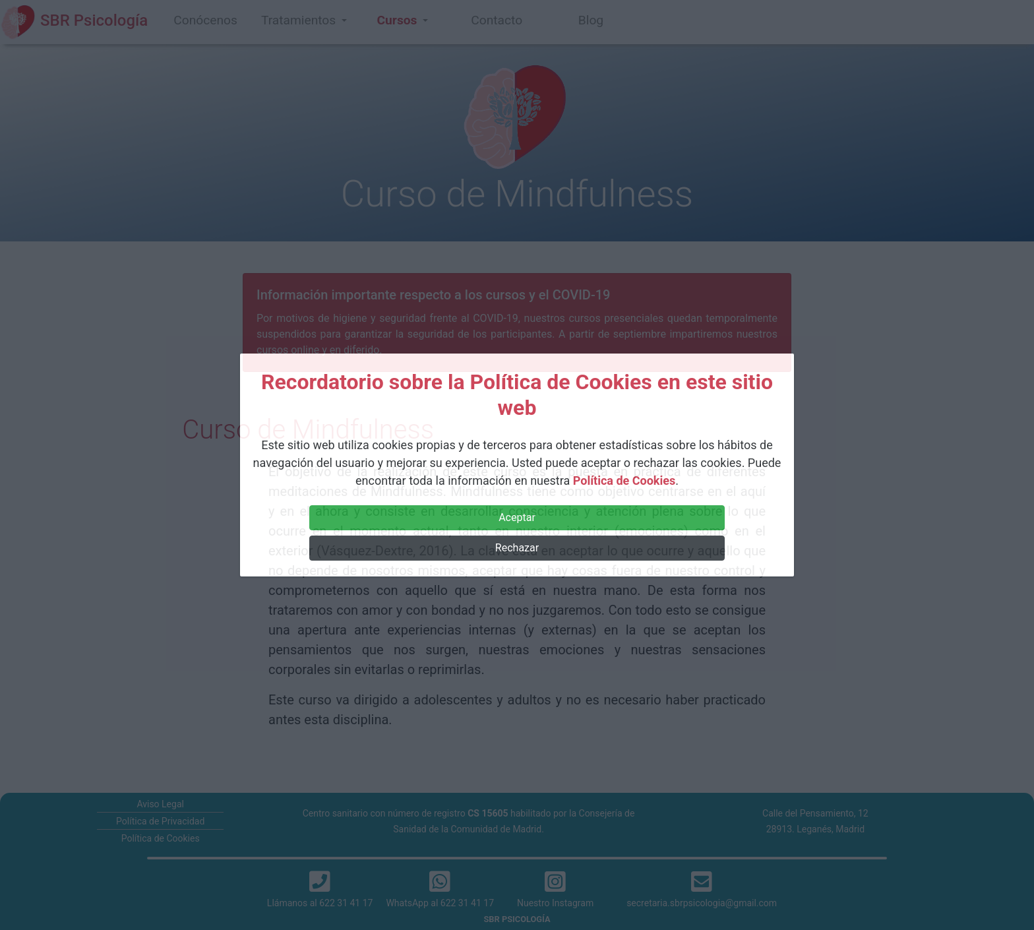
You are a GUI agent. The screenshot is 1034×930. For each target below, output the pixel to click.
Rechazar (517, 548)
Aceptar (517, 517)
